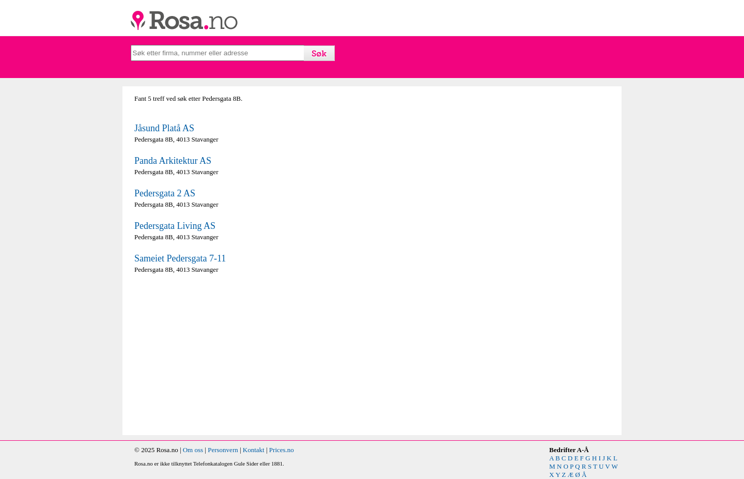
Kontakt (254, 450)
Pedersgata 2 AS (164, 193)
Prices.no (281, 450)
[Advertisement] (250, 354)
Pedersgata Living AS (174, 226)
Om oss (193, 450)
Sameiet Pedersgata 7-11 (180, 258)
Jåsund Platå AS (164, 128)
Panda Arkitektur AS (172, 161)
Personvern (223, 450)
